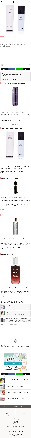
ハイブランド (9, 350)
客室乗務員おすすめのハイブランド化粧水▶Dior (9, 79)
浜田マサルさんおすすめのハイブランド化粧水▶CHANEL (11, 75)
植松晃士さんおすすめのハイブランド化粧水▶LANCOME (11, 76)
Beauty (23, 409)
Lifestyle (8, 413)
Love (8, 411)
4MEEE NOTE (7, 415)
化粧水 (4, 350)
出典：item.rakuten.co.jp (3, 195)
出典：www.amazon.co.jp (27, 35)
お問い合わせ (16, 426)
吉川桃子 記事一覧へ (26, 347)
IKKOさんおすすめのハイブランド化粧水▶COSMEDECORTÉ (11, 74)
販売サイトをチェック (15, 124)
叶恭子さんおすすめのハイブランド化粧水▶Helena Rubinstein (12, 78)
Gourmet (23, 411)
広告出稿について (21, 426)
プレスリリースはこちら (10, 426)
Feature (23, 413)
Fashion (7, 409)
